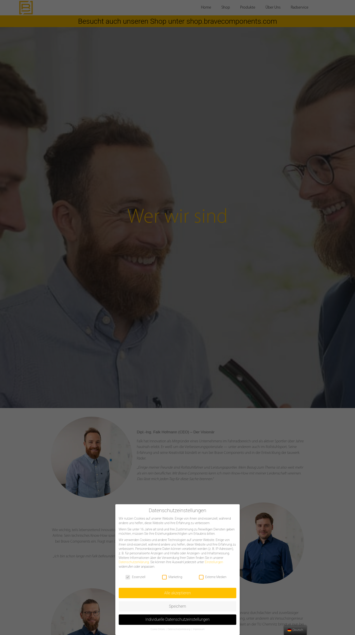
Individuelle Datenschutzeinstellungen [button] (177, 619)
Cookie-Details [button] (158, 629)
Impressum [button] (199, 629)
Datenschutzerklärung (134, 562)
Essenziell (135, 577)
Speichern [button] (177, 606)
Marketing (172, 577)
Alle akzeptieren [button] (177, 593)
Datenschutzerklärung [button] (179, 629)
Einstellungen (214, 562)
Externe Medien (213, 577)
